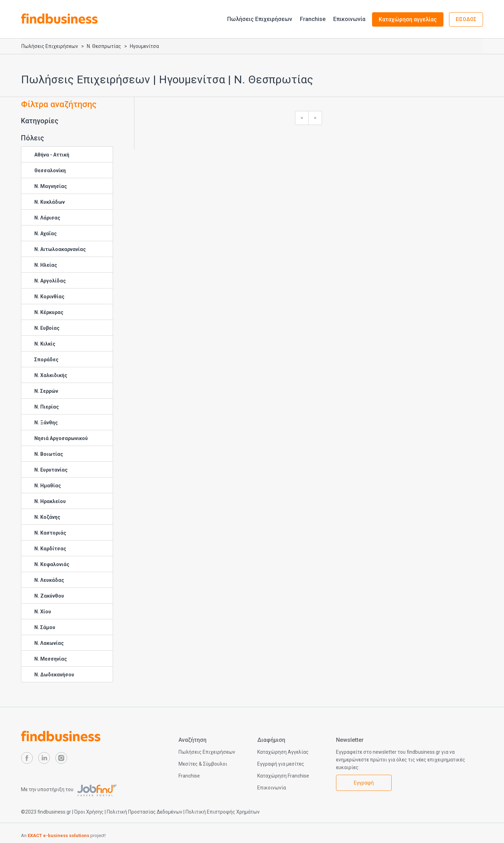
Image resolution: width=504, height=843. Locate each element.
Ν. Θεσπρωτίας (104, 46)
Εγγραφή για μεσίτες (280, 764)
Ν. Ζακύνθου (49, 596)
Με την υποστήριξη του (69, 789)
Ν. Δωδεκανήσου (54, 674)
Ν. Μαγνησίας (50, 186)
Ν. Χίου (42, 611)
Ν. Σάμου (44, 627)
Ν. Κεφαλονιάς (51, 564)
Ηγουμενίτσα (144, 46)
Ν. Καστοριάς (50, 533)
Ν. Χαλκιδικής (50, 375)
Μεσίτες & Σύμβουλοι (202, 764)
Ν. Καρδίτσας (50, 548)
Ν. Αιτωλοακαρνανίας (60, 249)
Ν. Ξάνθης (46, 422)
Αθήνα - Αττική (51, 155)
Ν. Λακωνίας (49, 643)
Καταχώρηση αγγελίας (408, 19)
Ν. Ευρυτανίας (51, 470)
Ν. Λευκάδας (49, 580)
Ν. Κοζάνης (47, 517)
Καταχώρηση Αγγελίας (283, 752)
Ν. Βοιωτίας (48, 454)
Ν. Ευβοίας (46, 328)
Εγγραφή (364, 783)
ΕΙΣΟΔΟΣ (466, 19)
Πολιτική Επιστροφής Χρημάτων (223, 812)
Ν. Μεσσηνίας (50, 659)
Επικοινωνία (349, 19)
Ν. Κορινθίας (49, 296)
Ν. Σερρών (46, 391)
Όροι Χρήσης (89, 812)
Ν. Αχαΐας (45, 233)
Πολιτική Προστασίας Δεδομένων (144, 812)
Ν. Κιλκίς (44, 344)
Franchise (313, 19)
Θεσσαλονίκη (50, 170)
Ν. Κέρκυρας (48, 312)
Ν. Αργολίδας (50, 281)
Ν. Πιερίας (46, 407)
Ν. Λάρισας (47, 218)
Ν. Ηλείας (45, 265)
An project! (63, 835)
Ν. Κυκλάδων (49, 202)
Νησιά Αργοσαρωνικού (61, 438)
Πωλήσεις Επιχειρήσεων (259, 19)
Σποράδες (46, 359)
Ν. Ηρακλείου (50, 501)
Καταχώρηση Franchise (283, 776)
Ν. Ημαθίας (47, 485)
